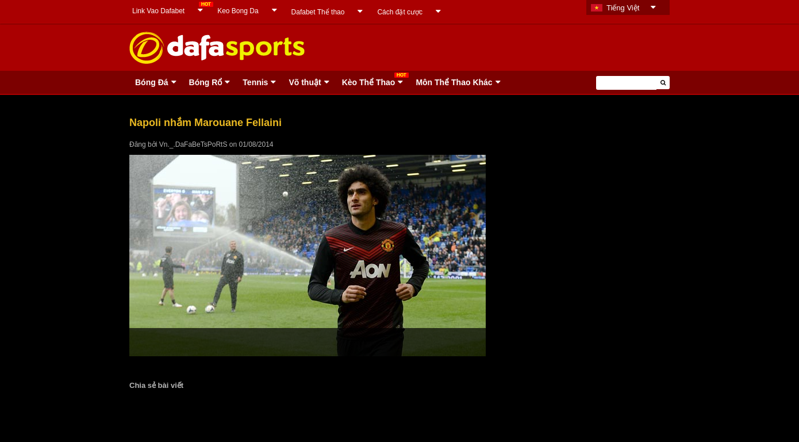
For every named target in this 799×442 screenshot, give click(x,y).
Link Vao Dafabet (158, 11)
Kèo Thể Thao (368, 82)
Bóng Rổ (205, 82)
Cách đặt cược (399, 12)
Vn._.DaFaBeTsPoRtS (193, 144)
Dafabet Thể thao (318, 12)
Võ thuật (305, 82)
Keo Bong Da (237, 11)
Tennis (255, 82)
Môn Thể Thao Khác (454, 82)
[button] (663, 82)
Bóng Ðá (151, 82)
